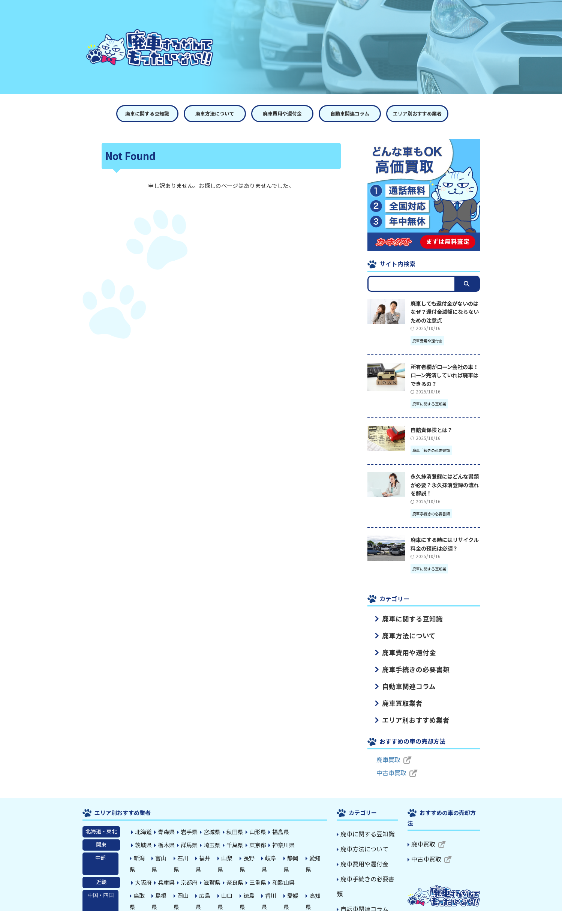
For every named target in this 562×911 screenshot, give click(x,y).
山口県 (231, 870)
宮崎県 (253, 883)
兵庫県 (166, 858)
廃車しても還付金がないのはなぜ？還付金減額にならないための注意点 (445, 311)
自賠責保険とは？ (432, 430)
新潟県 (144, 845)
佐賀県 (166, 883)
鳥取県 (144, 870)
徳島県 (253, 870)
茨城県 (144, 833)
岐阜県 (275, 845)
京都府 (188, 858)
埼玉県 (209, 833)
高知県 (318, 870)
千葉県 (231, 833)
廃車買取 (386, 749)
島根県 (166, 870)
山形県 (253, 821)
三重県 (253, 858)
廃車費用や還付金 (282, 113)
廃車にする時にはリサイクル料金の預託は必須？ (445, 544)
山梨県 (231, 845)
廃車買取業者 (396, 695)
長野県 (253, 845)
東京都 (253, 833)
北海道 (144, 821)
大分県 (231, 883)
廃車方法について (214, 113)
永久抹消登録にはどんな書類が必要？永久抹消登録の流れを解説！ (445, 484)
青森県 (166, 821)
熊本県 (209, 883)
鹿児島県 (277, 883)
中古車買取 (389, 762)
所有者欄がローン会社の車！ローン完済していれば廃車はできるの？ (444, 375)
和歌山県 (277, 858)
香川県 (275, 870)
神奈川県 (277, 833)
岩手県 (188, 821)
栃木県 (166, 833)
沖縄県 (302, 883)
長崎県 (188, 883)
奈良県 (231, 858)
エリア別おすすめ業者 (417, 113)
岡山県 (188, 870)
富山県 (166, 845)
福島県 (275, 821)
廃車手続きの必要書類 (407, 664)
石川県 (188, 845)
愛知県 (318, 845)
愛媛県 (296, 870)
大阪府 (144, 858)
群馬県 (188, 833)
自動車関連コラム (349, 113)
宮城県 (209, 821)
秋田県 (231, 821)
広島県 (209, 870)
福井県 (209, 845)
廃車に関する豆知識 (147, 113)
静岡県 (296, 845)
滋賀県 (209, 858)
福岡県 (144, 883)
